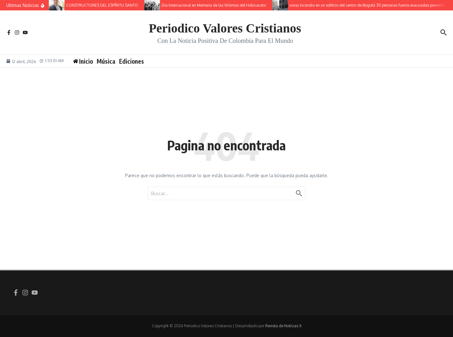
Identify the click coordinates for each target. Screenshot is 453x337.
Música (106, 61)
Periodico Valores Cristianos (225, 28)
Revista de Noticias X (283, 325)
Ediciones (131, 61)
